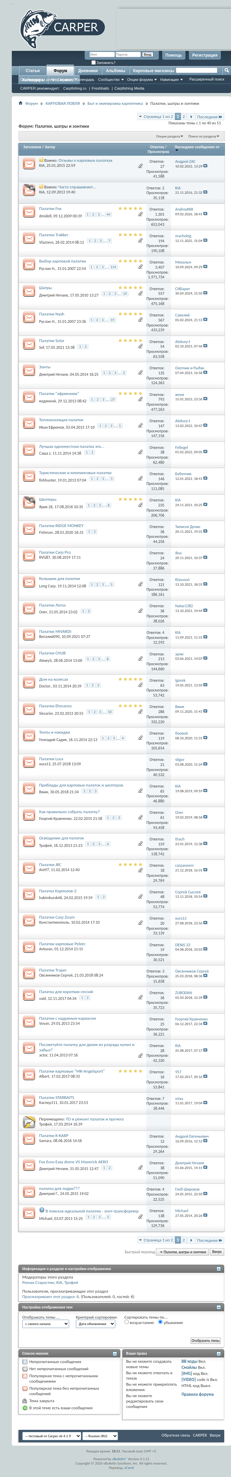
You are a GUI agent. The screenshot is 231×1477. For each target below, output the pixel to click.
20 (162, 923)
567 (161, 320)
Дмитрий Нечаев (53, 295)
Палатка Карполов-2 (58, 890)
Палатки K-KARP (53, 1135)
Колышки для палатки (59, 578)
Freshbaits (100, 88)
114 (113, 267)
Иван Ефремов (51, 427)
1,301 (159, 214)
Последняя (210, 116)
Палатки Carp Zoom (57, 917)
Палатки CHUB (52, 652)
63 (162, 685)
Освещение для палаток (61, 837)
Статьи (33, 70)
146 (161, 478)
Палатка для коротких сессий (66, 991)
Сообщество (109, 80)
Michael (45, 1218)
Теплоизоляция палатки (61, 419)
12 (162, 1141)
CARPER (200, 1435)
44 (108, 214)
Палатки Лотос (52, 605)
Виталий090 (49, 636)
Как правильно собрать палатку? (69, 811)
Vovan (44, 1023)
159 (161, 844)
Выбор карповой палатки (62, 261)
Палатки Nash (51, 313)
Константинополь (54, 922)
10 (110, 712)
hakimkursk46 (50, 897)
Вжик (43, 792)
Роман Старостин (38, 1282)
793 (161, 399)
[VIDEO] (188, 1379)
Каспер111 (48, 1102)
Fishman (46, 532)
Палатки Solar (51, 340)
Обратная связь (176, 1435)
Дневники (88, 70)
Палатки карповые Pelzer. (62, 943)
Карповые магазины (153, 70)
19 (125, 293)
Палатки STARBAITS (56, 1097)
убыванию (170, 1322)
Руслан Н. (47, 268)
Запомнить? (103, 63)
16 (162, 1077)
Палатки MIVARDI (55, 631)
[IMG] (186, 1373)
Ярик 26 (46, 506)
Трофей (45, 845)
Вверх (217, 1252)
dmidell (45, 215)
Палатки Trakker (53, 234)
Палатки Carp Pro (55, 552)
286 (161, 711)
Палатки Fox (50, 208)
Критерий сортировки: (97, 1317)
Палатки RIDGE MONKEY (61, 525)
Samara (45, 1140)
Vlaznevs (46, 242)
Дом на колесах (53, 679)
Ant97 (44, 869)
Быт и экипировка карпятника (115, 103)
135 (161, 373)
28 (162, 1050)
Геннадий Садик (53, 739)
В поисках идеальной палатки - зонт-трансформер (92, 1210)
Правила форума (197, 1394)
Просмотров (158, 151)
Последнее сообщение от (197, 148)
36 (162, 531)
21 (162, 764)
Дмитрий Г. (48, 1193)
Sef (41, 347)
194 (161, 241)
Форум (60, 70)
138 (161, 1215)
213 (161, 658)
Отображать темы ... (41, 1317)
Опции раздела (168, 136)
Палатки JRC (50, 864)
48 (162, 896)
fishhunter (47, 480)
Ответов (157, 147)
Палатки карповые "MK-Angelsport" (72, 1071)
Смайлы (189, 1367)
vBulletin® (119, 1459)
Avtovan (46, 949)
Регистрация (205, 55)
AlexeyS (45, 660)
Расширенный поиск (206, 79)
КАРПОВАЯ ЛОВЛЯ (63, 103)
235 (161, 505)
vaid (42, 998)
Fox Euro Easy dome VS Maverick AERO (73, 1161)
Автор (50, 147)
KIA (42, 165)
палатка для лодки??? (59, 1188)
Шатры (45, 287)
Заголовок (32, 147)
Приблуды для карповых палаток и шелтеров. (81, 785)
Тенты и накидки (54, 732)
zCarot (129, 1468)
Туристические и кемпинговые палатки (75, 472)
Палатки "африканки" (59, 393)
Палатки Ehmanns (55, 705)
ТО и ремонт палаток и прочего (95, 1118)
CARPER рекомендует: (40, 88)
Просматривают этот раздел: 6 (50, 1296)
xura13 (44, 764)
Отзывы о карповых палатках (85, 160)
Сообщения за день (37, 80)
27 (162, 166)
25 (162, 1024)
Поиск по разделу (202, 136)
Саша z (45, 453)
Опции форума (140, 80)
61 (162, 817)
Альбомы (115, 70)
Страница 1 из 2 (158, 116)
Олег (43, 612)
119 (161, 738)
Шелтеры (47, 499)
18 (162, 870)
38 (162, 452)
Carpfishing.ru (74, 88)
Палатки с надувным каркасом (67, 1018)
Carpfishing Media (129, 88)
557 (161, 293)
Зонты (45, 366)
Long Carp (47, 586)
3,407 (159, 267)
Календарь (85, 80)
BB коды (189, 1361)
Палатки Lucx (51, 758)
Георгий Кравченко (55, 818)
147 (161, 426)
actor (43, 1055)
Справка (65, 80)
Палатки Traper (53, 970)
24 (162, 558)
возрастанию (139, 1322)
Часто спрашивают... (77, 186)
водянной (47, 401)
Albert (44, 1076)
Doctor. (45, 686)
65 (162, 791)
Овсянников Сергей (56, 975)
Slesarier (46, 713)
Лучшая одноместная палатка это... (71, 446)
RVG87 (44, 557)
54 (162, 346)
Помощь (174, 55)
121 (161, 584)
